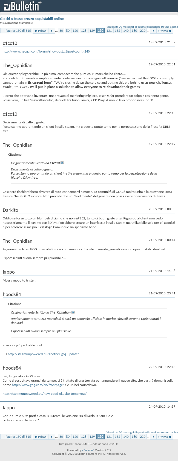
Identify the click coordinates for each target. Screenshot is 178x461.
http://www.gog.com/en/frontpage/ (38, 385)
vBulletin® (88, 450)
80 (68, 30)
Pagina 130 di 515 (18, 30)
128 (84, 30)
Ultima (165, 31)
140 (126, 30)
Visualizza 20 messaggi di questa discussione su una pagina (142, 26)
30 (61, 30)
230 (142, 30)
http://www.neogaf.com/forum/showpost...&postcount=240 (46, 51)
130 (100, 30)
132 (117, 30)
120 (75, 30)
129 (92, 30)
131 (109, 30)
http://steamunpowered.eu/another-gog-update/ (43, 354)
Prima (40, 31)
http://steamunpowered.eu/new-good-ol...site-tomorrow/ (45, 394)
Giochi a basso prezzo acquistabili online (32, 18)
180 (134, 30)
